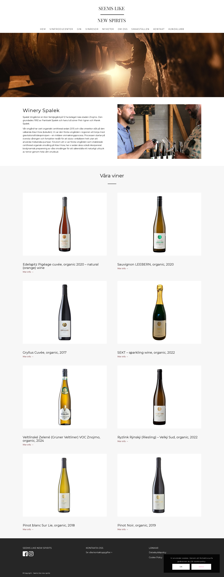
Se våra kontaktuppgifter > (99, 552)
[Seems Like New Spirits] (112, 15)
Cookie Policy (155, 557)
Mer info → (28, 272)
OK (181, 567)
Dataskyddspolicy (157, 552)
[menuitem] (43, 29)
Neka (201, 567)
